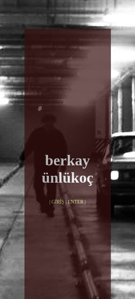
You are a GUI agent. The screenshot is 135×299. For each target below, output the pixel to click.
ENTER (76, 182)
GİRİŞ (57, 182)
